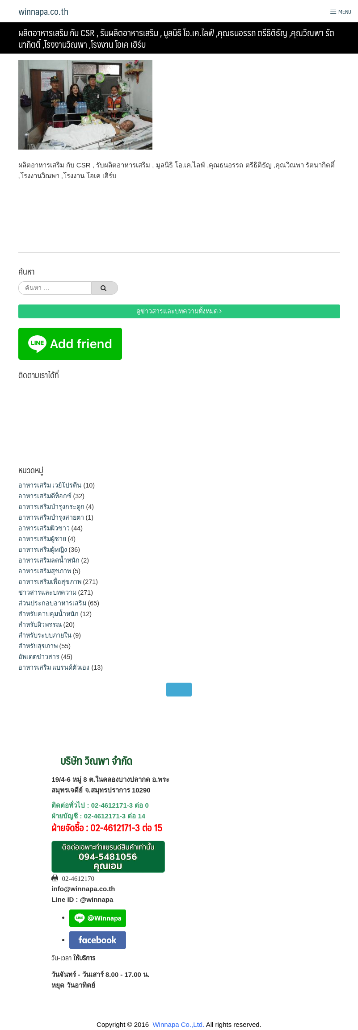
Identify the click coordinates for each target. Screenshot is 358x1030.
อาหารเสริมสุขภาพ (44, 571)
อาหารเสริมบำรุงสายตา (51, 517)
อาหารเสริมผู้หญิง (42, 549)
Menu (340, 11)
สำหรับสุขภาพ (38, 646)
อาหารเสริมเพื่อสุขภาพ (49, 581)
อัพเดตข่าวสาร (38, 656)
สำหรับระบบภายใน (45, 635)
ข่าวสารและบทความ (47, 592)
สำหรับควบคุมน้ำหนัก (48, 613)
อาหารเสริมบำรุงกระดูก (51, 506)
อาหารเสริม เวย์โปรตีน (50, 485)
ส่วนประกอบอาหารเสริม (52, 603)
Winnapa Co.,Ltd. (178, 1024)
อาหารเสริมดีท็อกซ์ (45, 496)
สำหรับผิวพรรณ (40, 624)
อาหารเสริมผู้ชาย (42, 538)
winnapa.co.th (43, 11)
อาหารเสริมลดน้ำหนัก (49, 560)
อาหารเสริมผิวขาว (44, 528)
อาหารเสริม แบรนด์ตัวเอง (54, 667)
